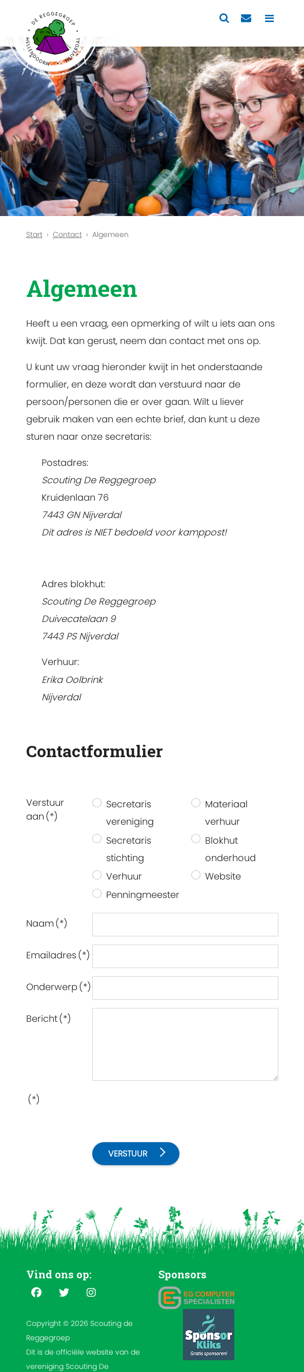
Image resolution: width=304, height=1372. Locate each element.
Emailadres (56, 955)
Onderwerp (56, 986)
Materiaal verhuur (226, 813)
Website (223, 876)
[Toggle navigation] (269, 18)
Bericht (48, 1018)
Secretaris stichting (128, 849)
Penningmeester (142, 894)
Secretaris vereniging (130, 813)
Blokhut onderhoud (230, 849)
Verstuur (127, 1154)
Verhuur (124, 876)
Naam (47, 923)
